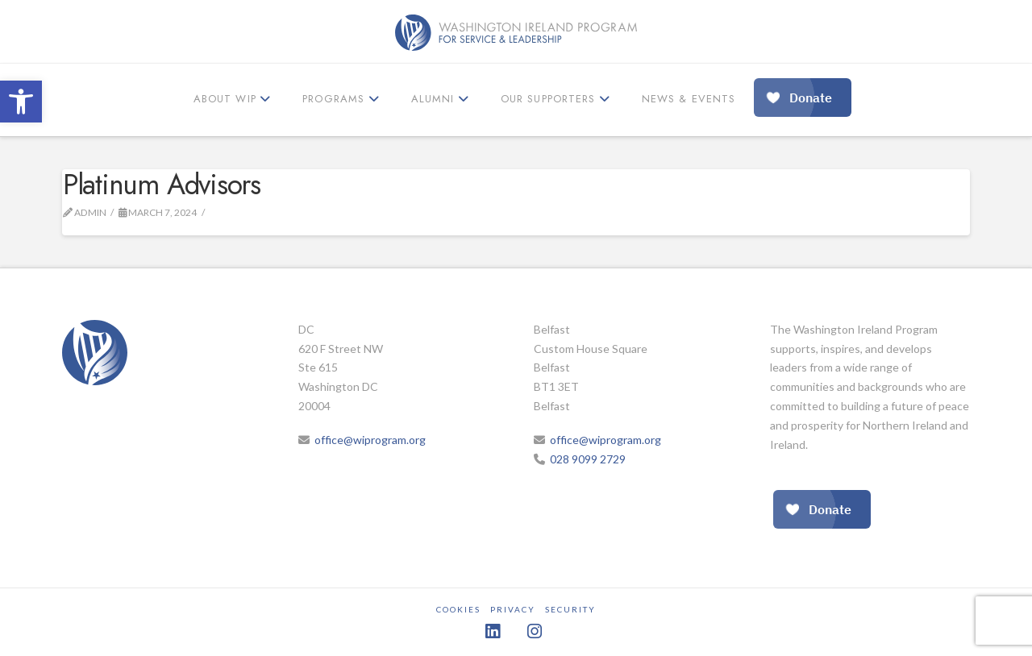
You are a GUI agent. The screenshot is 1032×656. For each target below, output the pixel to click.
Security (570, 609)
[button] (21, 101)
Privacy (512, 609)
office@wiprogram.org (370, 439)
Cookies (458, 609)
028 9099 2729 (588, 459)
